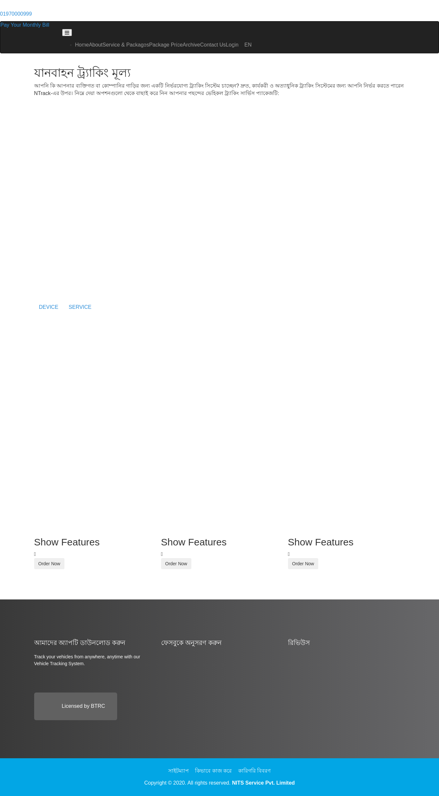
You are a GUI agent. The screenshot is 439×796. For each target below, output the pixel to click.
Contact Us (213, 45)
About (96, 45)
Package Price (166, 45)
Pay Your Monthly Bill (24, 25)
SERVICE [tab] (80, 307)
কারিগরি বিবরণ (254, 771)
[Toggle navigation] (67, 32)
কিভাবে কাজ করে (213, 771)
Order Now (49, 563)
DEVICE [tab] (49, 307)
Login (232, 45)
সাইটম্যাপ (178, 771)
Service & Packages (126, 45)
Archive (191, 45)
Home (82, 45)
